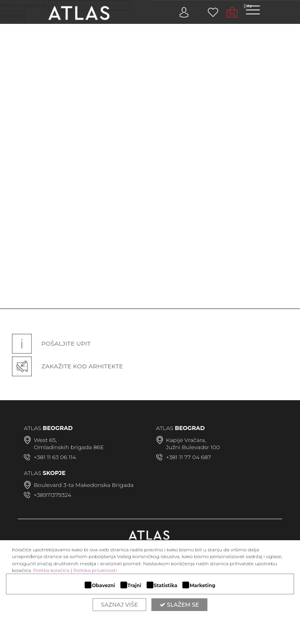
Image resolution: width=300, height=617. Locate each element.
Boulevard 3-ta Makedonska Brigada (84, 485)
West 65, (45, 440)
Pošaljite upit (51, 344)
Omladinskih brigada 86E (69, 447)
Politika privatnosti (95, 570)
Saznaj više (119, 604)
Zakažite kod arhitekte (67, 366)
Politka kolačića (51, 570)
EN (248, 6)
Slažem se (179, 604)
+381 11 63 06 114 (55, 457)
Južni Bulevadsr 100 (193, 447)
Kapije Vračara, (186, 440)
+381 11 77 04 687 (188, 457)
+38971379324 (52, 494)
